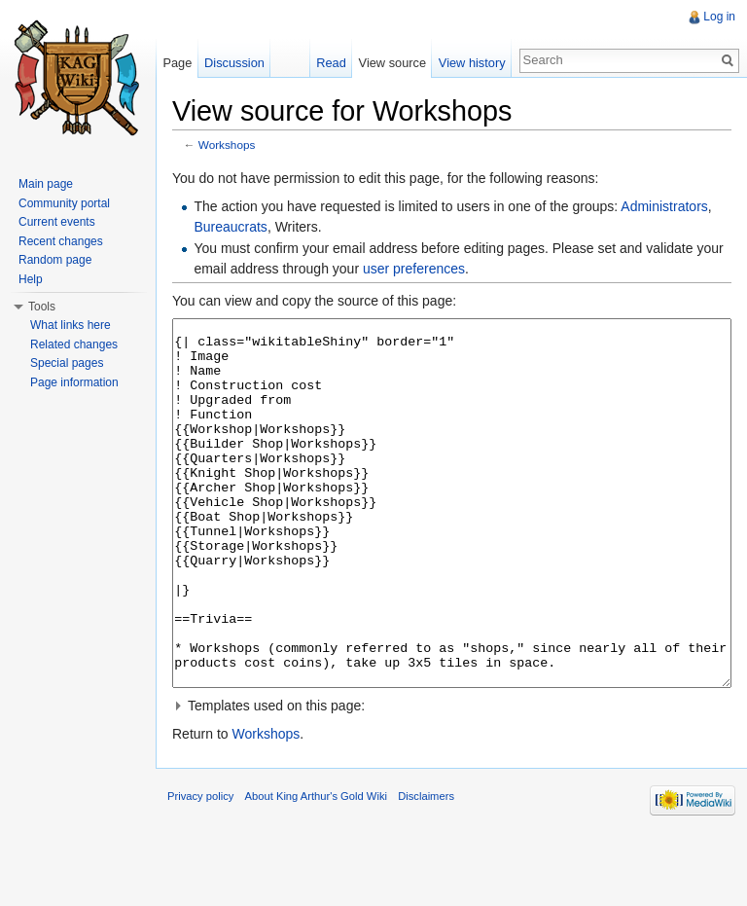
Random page (54, 260)
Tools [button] (41, 306)
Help (30, 279)
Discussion (234, 62)
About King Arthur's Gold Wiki (316, 869)
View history (472, 62)
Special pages (66, 363)
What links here (70, 325)
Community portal (64, 203)
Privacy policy (200, 869)
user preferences (414, 268)
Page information (74, 382)
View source (392, 62)
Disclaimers (426, 869)
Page (177, 62)
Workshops (227, 144)
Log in (719, 16)
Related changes (74, 344)
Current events (56, 222)
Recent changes (60, 241)
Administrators (664, 206)
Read (331, 62)
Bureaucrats (230, 227)
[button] (451, 778)
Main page (45, 184)
